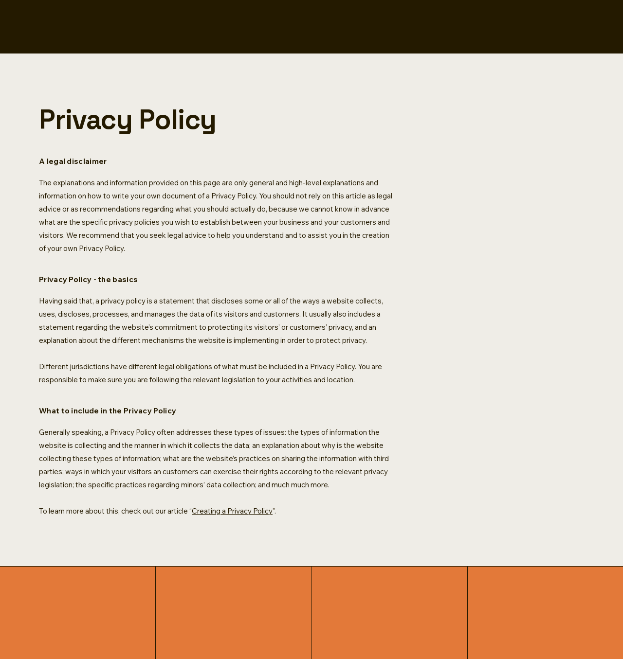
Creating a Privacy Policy (232, 511)
